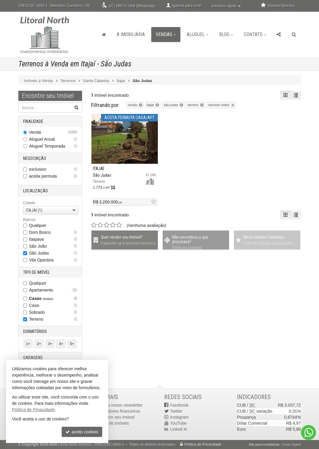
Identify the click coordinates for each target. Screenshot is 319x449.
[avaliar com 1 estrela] (94, 225)
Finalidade (33, 121)
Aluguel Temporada (53, 146)
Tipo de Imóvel (36, 272)
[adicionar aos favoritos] (153, 202)
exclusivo (53, 169)
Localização (35, 190)
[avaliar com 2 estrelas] (100, 225)
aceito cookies (82, 431)
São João (53, 246)
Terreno (53, 319)
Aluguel (197, 34)
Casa (53, 305)
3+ (50, 344)
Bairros (29, 219)
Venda (53, 132)
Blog (226, 34)
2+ (39, 344)
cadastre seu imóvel (116, 417)
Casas (53, 298)
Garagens (33, 357)
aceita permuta (53, 176)
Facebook (179, 405)
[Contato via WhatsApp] (308, 432)
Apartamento (53, 290)
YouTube (178, 423)
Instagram (179, 417)
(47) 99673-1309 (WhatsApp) (132, 6)
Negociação (34, 158)
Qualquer (38, 225)
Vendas (166, 34)
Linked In (178, 429)
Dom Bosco (53, 232)
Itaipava (53, 239)
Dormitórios (35, 331)
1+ (28, 344)
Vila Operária (53, 260)
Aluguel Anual (53, 139)
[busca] (294, 34)
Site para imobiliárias (264, 444)
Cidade (29, 202)
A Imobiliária (131, 34)
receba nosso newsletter (120, 405)
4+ (61, 344)
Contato (255, 34)
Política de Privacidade (203, 444)
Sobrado (53, 312)
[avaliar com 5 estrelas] (119, 225)
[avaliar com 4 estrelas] (113, 225)
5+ (72, 344)
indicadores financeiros (118, 411)
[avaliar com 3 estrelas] (106, 225)
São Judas (53, 253)
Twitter (176, 411)
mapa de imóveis (113, 423)
